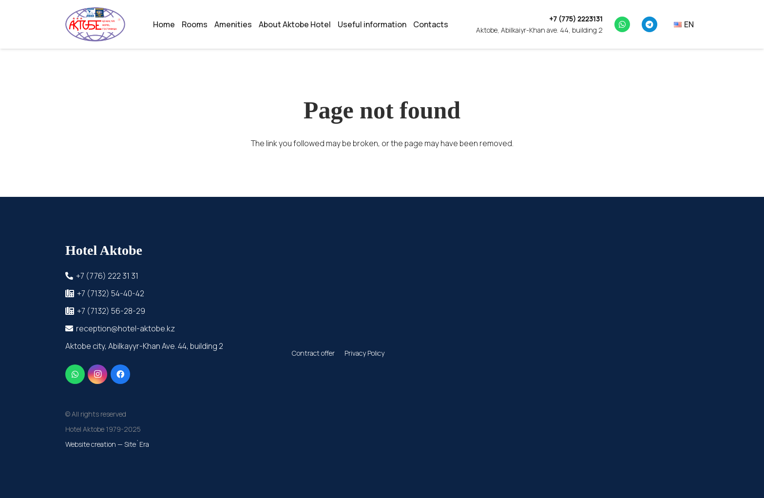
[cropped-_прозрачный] (95, 24)
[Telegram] (649, 24)
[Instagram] (97, 374)
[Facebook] (120, 374)
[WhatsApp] (622, 24)
